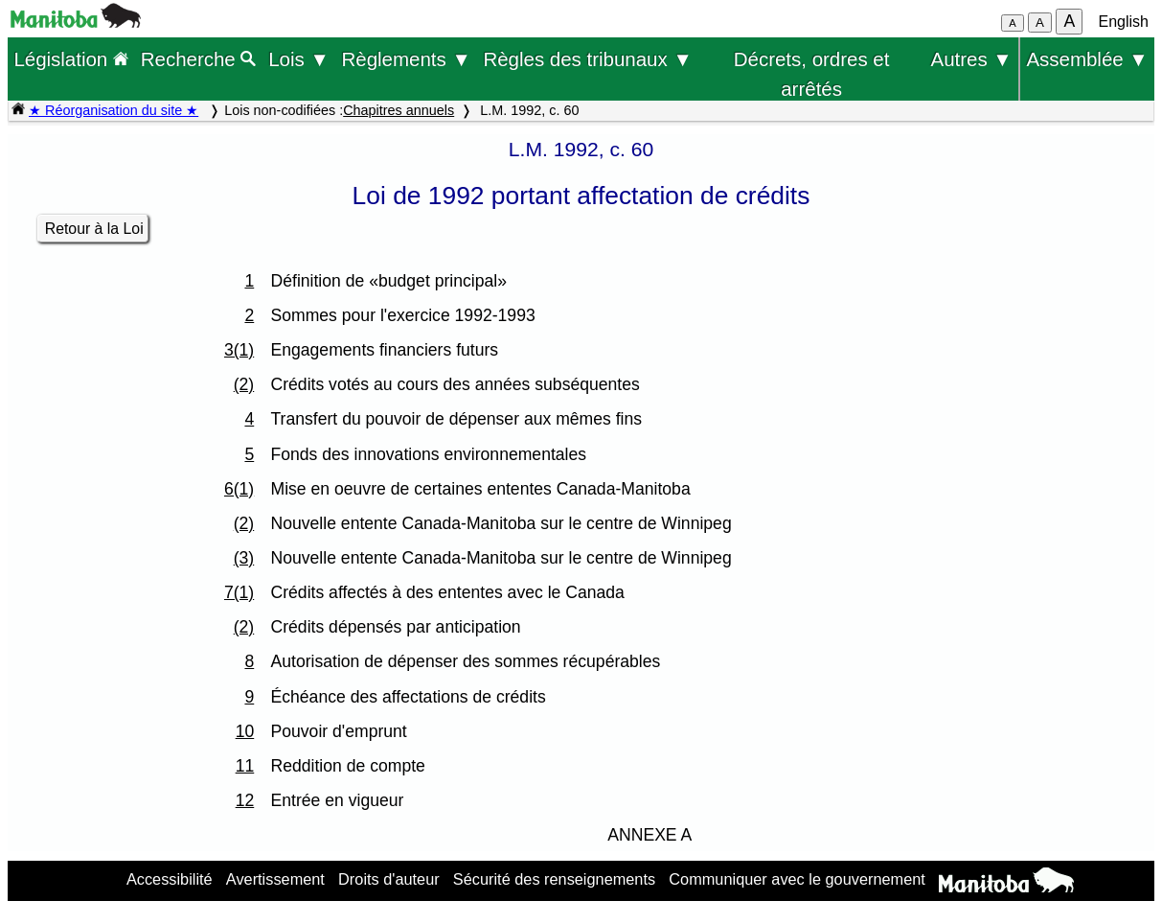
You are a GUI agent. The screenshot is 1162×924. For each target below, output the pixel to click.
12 (245, 800)
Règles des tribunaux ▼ (587, 59)
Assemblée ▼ (1087, 59)
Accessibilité (169, 879)
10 (245, 731)
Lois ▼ (299, 59)
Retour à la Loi (94, 228)
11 (245, 765)
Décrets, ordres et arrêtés (812, 61)
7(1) (239, 592)
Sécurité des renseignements (554, 879)
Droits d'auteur (389, 879)
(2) (244, 384)
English (1124, 21)
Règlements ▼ (405, 59)
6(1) (239, 488)
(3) (244, 557)
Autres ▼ (972, 59)
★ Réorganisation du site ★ (113, 110)
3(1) (239, 349)
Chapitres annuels (398, 110)
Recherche (199, 59)
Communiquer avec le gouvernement (796, 879)
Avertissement (275, 879)
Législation (70, 59)
